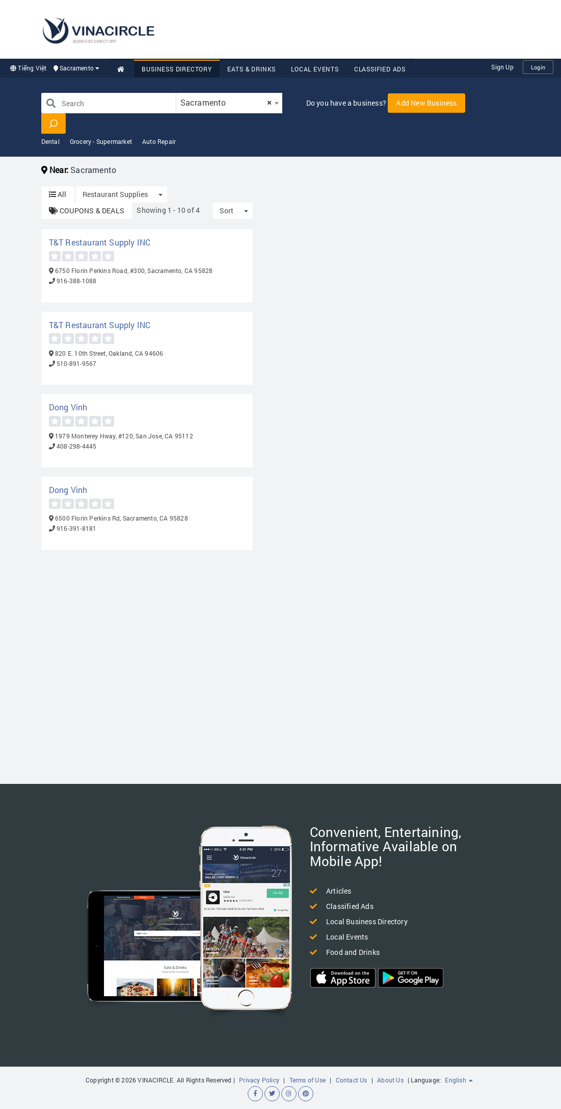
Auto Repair (159, 141)
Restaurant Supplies (115, 194)
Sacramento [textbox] (226, 102)
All (58, 194)
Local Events (315, 69)
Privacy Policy (259, 1080)
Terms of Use (307, 1080)
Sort (226, 210)
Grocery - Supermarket (101, 141)
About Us (390, 1080)
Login (538, 67)
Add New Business (426, 103)
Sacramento (77, 68)
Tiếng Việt (28, 68)
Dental (50, 141)
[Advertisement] (364, 28)
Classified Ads (380, 69)
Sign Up (502, 67)
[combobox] (229, 103)
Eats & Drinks (251, 69)
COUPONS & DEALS (86, 210)
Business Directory (176, 69)
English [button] (459, 1080)
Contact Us (351, 1080)
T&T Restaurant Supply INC (100, 242)
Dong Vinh (68, 407)
